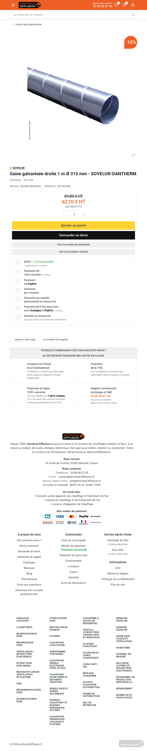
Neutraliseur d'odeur (55, 628)
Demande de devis (29, 551)
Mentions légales (118, 573)
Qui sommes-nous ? (29, 540)
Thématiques (29, 579)
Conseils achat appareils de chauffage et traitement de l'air (72, 496)
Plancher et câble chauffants (88, 655)
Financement (73, 560)
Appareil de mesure (121, 655)
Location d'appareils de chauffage (72, 504)
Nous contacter (29, 546)
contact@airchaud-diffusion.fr (76, 476)
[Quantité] (74, 215)
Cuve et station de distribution (88, 685)
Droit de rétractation (73, 583)
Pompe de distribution (88, 695)
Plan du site (118, 584)
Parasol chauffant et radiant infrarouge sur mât (55, 705)
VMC (16, 683)
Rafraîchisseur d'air (24, 635)
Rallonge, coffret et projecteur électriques (121, 667)
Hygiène (52, 636)
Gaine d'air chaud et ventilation (121, 639)
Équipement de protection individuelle (123, 680)
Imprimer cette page (23, 339)
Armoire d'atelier (119, 628)
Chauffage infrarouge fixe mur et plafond (54, 720)
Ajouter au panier (73, 225)
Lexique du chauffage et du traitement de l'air (72, 500)
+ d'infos (46, 275)
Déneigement (122, 688)
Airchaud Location (20, 619)
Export (74, 572)
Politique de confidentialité (117, 579)
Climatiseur (21, 627)
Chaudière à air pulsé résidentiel (88, 621)
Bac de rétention (86, 703)
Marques (29, 568)
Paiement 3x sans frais (73, 555)
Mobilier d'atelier (119, 619)
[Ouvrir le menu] (13, 5)
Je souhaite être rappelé (53, 339)
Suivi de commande (73, 540)
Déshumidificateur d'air (24, 691)
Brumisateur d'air (22, 643)
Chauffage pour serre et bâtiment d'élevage (55, 678)
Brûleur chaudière (86, 674)
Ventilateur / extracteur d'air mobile (22, 654)
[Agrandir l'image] (133, 155)
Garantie (73, 577)
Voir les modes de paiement (73, 244)
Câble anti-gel (87, 665)
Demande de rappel (29, 557)
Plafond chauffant (87, 645)
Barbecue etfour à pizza (121, 696)
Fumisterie (120, 647)
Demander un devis (73, 235)
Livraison (73, 566)
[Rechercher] (133, 15)
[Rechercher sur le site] (69, 15)
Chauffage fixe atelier (54, 643)
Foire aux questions (29, 584)
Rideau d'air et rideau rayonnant (56, 691)
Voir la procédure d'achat (73, 251)
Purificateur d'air (55, 619)
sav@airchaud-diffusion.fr (85, 481)
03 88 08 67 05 (100, 396)
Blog (29, 573)
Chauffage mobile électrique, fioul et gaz (55, 664)
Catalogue (29, 562)
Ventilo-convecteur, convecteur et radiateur (88, 633)
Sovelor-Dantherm (30, 186)
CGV (118, 568)
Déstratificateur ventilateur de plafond (24, 674)
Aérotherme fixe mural (54, 653)
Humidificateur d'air (24, 700)
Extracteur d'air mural (21, 664)
